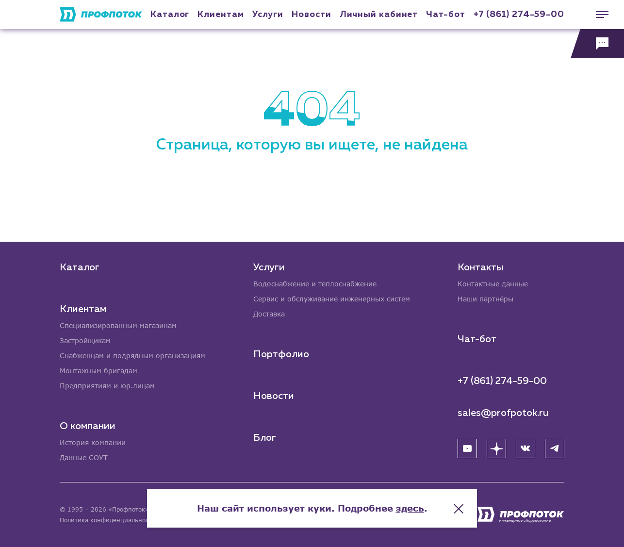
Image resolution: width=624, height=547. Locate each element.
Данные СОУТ (84, 457)
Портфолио (281, 354)
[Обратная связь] (597, 43)
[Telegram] (554, 448)
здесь (410, 508)
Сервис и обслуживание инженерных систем (331, 299)
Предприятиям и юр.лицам (107, 385)
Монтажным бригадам (98, 370)
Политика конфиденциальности (107, 520)
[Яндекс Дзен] (496, 448)
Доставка (269, 314)
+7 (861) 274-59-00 (519, 14)
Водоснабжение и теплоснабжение (315, 284)
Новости (273, 396)
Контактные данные (493, 284)
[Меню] (597, 14)
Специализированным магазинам (118, 325)
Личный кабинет (379, 14)
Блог (264, 438)
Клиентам (220, 14)
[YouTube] (467, 448)
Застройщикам (85, 340)
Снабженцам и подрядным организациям (132, 355)
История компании (93, 442)
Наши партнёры (485, 299)
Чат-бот (445, 14)
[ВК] (525, 448)
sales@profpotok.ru (503, 413)
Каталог (169, 14)
